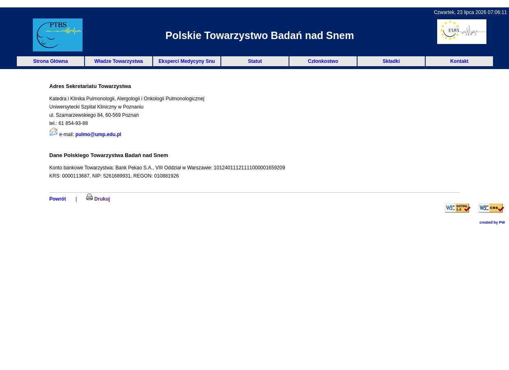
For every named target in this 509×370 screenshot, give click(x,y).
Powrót (57, 199)
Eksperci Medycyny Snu (186, 61)
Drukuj (98, 199)
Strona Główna (50, 61)
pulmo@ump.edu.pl (99, 134)
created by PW (492, 222)
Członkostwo (323, 61)
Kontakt (459, 61)
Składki (391, 61)
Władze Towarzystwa (118, 61)
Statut (255, 61)
